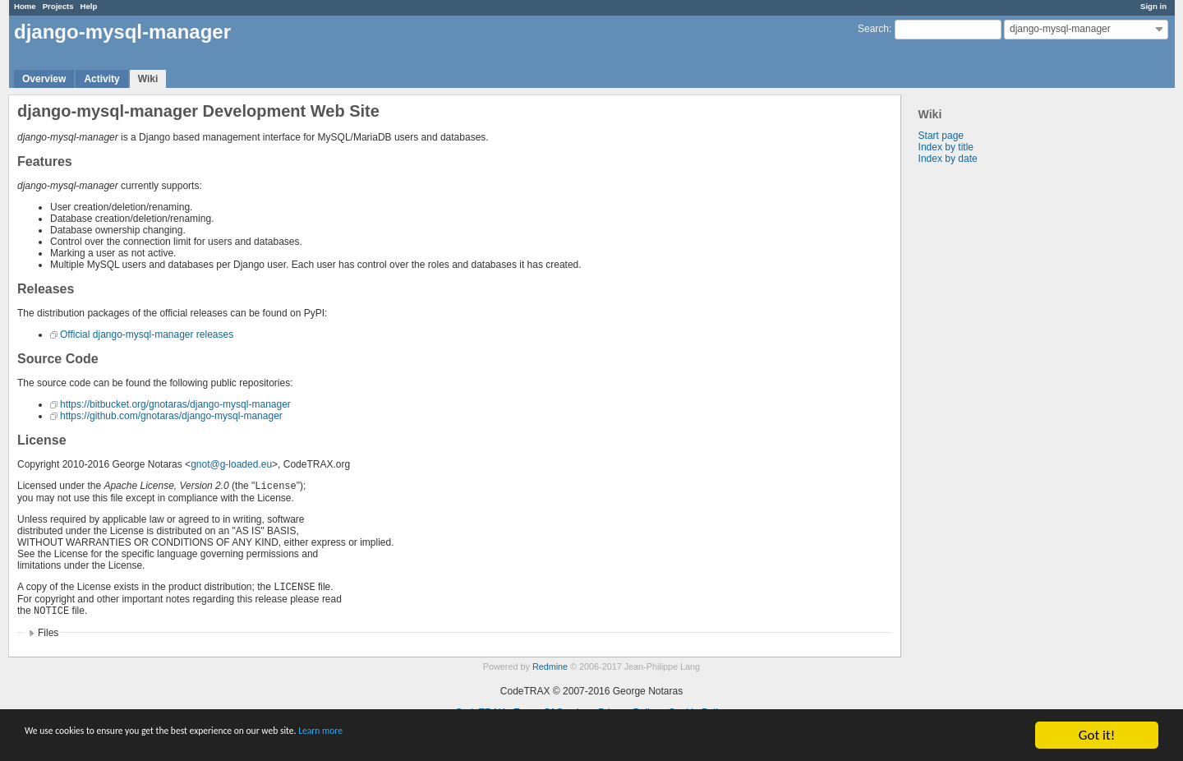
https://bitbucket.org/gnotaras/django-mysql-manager (175, 404)
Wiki (148, 79)
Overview (44, 79)
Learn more (459, 736)
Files (48, 633)
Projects (58, 6)
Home (25, 6)
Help (89, 6)
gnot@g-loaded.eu (231, 464)
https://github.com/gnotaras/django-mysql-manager (171, 416)
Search (873, 29)
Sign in (1153, 6)
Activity (101, 79)
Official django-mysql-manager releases (146, 334)
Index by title (946, 147)
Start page (941, 135)
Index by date (948, 158)
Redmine (550, 666)
